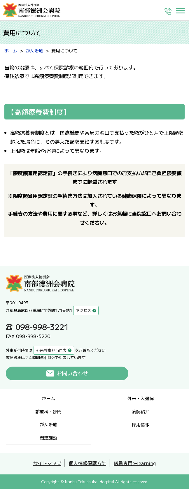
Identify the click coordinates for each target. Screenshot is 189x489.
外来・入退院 (140, 398)
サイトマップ (47, 463)
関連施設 (48, 438)
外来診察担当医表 (51, 350)
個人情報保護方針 (87, 463)
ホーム (48, 398)
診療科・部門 (48, 411)
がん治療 (48, 424)
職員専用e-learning (135, 463)
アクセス (83, 310)
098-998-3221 (42, 326)
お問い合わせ (72, 373)
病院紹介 (140, 411)
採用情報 (140, 424)
